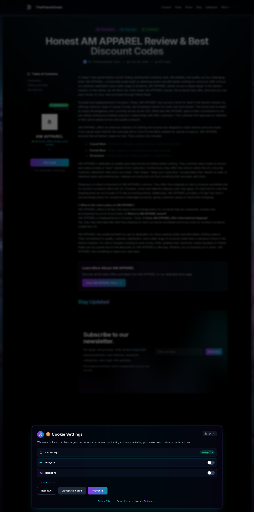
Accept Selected (72, 490)
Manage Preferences (145, 501)
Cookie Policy (123, 501)
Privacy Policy (105, 501)
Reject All (46, 490)
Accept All (98, 490)
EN (210, 433)
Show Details (46, 482)
